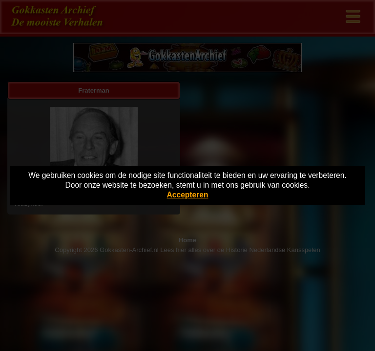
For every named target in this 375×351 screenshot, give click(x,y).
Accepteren (187, 195)
